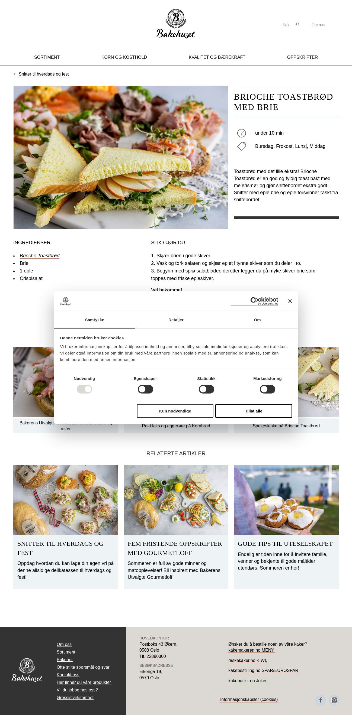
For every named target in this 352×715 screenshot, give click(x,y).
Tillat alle (253, 411)
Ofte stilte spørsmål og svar (83, 667)
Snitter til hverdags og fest (44, 74)
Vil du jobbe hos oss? (77, 690)
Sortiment (47, 57)
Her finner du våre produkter (84, 682)
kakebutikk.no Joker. (248, 680)
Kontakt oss (68, 674)
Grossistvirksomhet (75, 697)
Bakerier (65, 659)
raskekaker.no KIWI (247, 660)
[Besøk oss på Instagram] (334, 700)
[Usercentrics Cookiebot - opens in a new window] (254, 301)
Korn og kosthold (124, 57)
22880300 (156, 656)
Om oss (318, 25)
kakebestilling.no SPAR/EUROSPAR (263, 670)
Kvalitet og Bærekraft (217, 57)
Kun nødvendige (175, 411)
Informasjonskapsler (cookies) (249, 699)
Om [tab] (257, 319)
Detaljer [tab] (176, 319)
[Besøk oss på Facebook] (320, 700)
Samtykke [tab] (94, 319)
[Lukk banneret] (290, 301)
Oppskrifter (302, 57)
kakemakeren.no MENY (251, 650)
